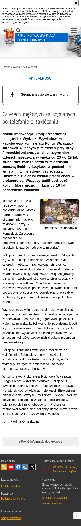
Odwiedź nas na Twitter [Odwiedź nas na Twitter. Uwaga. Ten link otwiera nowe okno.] (32, 467)
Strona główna (11, 67)
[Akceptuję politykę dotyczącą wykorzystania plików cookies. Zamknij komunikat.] (76, 3)
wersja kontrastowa (11, 518)
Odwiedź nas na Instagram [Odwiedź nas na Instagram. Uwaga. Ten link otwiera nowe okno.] (25, 467)
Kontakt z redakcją (10, 486)
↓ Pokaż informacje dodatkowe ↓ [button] (40, 441)
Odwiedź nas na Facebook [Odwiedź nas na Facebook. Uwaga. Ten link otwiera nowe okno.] (18, 467)
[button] (74, 31)
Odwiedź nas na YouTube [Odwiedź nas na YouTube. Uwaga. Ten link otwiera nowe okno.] (11, 467)
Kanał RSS (4, 467)
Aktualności (30, 67)
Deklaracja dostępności (13, 498)
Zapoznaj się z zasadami (54, 498)
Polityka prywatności (52, 503)
